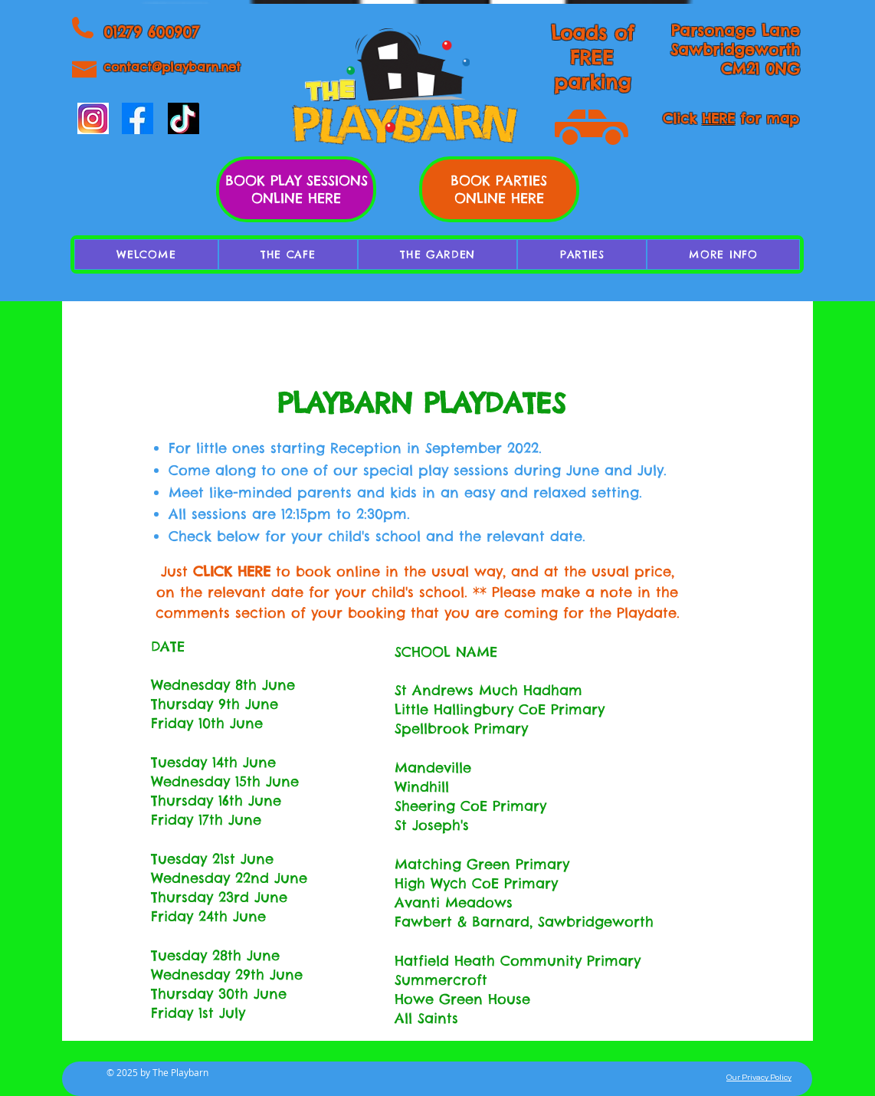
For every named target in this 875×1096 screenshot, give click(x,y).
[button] (723, 254)
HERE (718, 118)
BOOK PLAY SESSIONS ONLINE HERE (296, 189)
